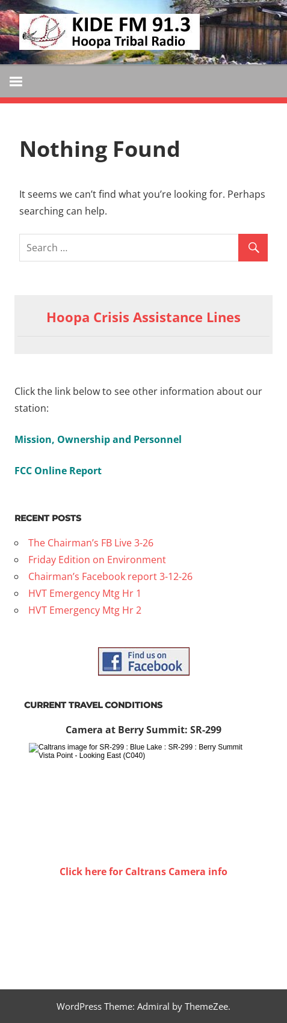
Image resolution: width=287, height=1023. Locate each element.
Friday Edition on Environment (97, 559)
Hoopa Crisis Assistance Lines (143, 317)
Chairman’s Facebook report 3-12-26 (110, 576)
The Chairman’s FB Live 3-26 (90, 542)
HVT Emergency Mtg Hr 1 (84, 593)
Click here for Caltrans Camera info (143, 871)
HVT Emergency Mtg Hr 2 (84, 610)
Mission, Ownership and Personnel (98, 439)
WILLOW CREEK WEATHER (143, 925)
